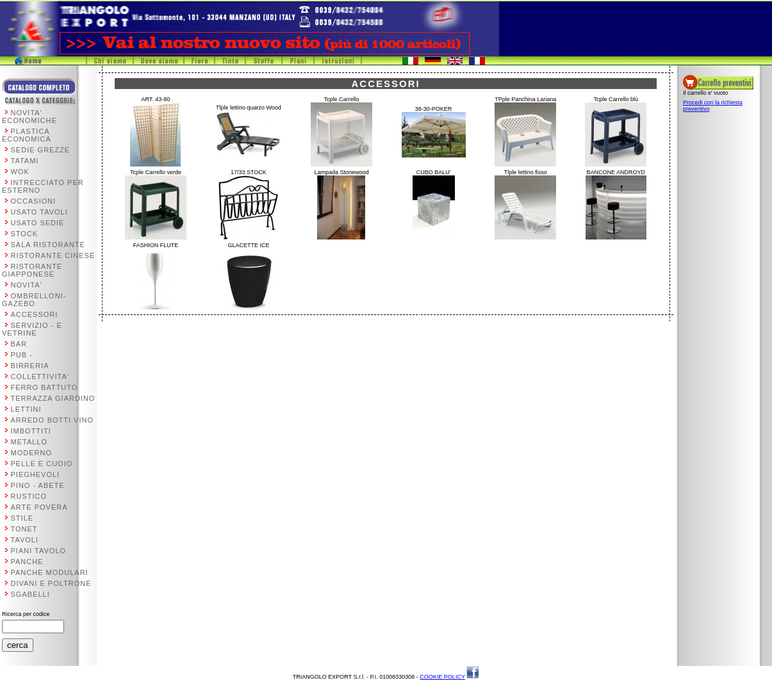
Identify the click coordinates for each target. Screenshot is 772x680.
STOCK (24, 234)
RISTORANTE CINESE (53, 255)
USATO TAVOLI (39, 212)
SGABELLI (30, 594)
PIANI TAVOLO (39, 551)
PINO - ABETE (38, 485)
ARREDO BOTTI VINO (52, 420)
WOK (20, 171)
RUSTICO (29, 496)
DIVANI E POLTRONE (51, 583)
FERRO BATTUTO (44, 387)
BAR (19, 344)
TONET (24, 529)
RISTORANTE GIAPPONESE (32, 270)
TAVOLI (25, 540)
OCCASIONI (33, 201)
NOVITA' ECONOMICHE (29, 116)
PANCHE (27, 561)
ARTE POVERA (39, 507)
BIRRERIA (30, 365)
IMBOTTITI (31, 431)
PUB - (22, 355)
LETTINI (26, 409)
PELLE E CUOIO (42, 463)
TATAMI (25, 161)
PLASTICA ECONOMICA (26, 135)
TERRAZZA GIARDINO (53, 398)
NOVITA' (26, 285)
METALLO (29, 442)
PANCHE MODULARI (49, 572)
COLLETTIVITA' (40, 376)
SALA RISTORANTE (48, 244)
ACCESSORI (34, 314)
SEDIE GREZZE (40, 150)
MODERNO (31, 453)
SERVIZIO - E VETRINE (32, 329)
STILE (22, 518)
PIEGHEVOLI (35, 474)
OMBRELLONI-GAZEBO (34, 299)
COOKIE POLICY (442, 677)
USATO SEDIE (38, 223)
